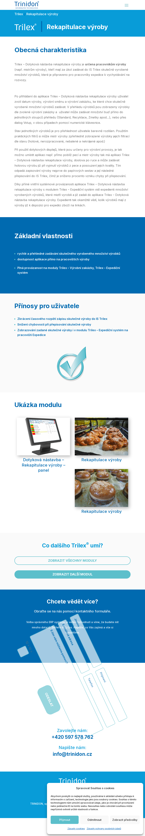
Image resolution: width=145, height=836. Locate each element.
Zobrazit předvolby (125, 820)
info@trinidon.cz (72, 754)
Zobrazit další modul (72, 574)
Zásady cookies (76, 828)
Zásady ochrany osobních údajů (104, 828)
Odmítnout (94, 820)
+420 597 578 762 (72, 737)
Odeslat (61, 651)
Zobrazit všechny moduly (72, 560)
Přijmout (64, 820)
